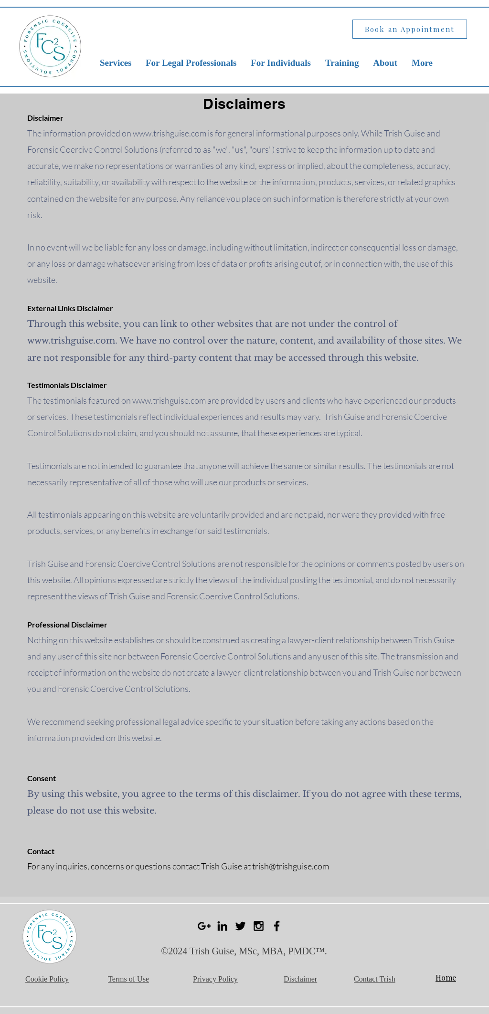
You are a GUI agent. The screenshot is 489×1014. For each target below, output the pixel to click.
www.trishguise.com (169, 133)
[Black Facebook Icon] (277, 926)
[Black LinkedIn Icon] (222, 926)
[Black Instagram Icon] (259, 926)
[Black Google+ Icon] (204, 926)
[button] (115, 62)
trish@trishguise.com (290, 866)
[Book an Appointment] (409, 29)
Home (446, 977)
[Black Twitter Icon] (240, 926)
